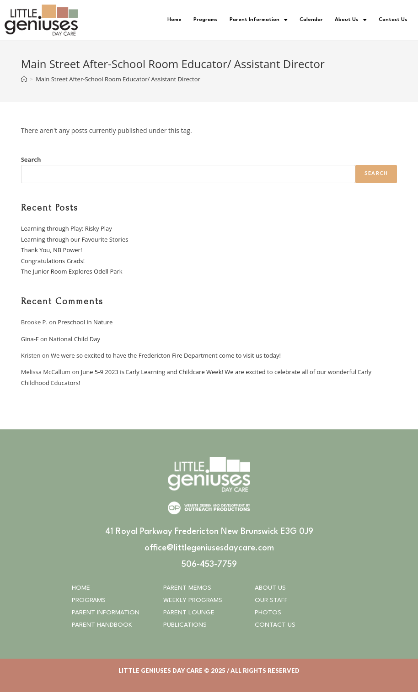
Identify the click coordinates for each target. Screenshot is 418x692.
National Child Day (74, 339)
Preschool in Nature (85, 322)
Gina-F (30, 339)
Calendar (311, 19)
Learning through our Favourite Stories (75, 239)
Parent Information (259, 20)
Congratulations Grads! (53, 261)
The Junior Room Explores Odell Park (72, 271)
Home (174, 19)
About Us (351, 20)
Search (31, 159)
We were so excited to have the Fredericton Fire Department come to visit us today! (167, 355)
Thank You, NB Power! (51, 250)
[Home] (24, 79)
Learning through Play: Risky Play (66, 228)
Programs (205, 19)
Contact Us (393, 19)
